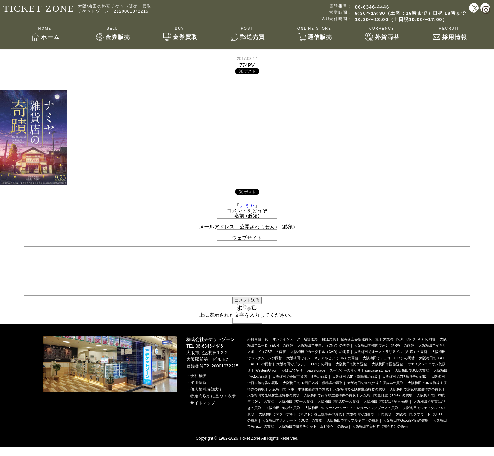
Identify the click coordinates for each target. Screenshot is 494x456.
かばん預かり (292, 380)
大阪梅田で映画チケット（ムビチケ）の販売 (313, 436)
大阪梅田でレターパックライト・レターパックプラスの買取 (351, 417)
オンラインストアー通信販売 (295, 348)
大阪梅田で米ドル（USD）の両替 (409, 348)
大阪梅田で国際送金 (387, 373)
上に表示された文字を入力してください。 (247, 324)
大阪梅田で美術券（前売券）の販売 (380, 436)
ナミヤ (247, 205)
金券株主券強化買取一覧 (360, 348)
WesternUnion (266, 380)
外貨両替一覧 (257, 348)
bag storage (316, 380)
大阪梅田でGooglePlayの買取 (406, 430)
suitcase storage (377, 380)
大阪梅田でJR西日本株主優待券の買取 (312, 392)
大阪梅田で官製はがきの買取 (386, 411)
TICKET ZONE (39, 8)
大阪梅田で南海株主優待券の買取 (330, 405)
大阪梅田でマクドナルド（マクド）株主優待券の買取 (300, 423)
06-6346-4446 (372, 6)
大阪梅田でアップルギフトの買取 (353, 430)
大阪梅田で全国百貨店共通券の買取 (300, 386)
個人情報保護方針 (207, 398)
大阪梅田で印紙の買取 (283, 417)
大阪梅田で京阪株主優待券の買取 (416, 399)
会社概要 (198, 385)
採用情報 (198, 392)
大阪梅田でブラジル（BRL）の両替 (303, 373)
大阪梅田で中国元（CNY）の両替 (323, 355)
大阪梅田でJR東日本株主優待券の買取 (299, 399)
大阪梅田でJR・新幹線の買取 (355, 386)
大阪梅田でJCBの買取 (412, 380)
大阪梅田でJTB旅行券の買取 (404, 386)
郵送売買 (329, 348)
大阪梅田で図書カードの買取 (368, 423)
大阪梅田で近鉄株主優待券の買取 (359, 399)
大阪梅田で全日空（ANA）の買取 (386, 405)
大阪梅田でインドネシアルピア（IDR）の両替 (322, 367)
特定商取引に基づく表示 (213, 405)
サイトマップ (202, 412)
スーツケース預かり (345, 380)
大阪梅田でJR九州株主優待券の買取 (375, 392)
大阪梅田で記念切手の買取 (338, 411)
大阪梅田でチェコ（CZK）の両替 (389, 367)
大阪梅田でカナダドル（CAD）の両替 (320, 361)
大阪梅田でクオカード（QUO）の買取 (292, 430)
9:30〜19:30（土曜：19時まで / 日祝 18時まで (410, 13)
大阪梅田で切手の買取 (296, 411)
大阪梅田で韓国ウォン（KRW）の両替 (384, 355)
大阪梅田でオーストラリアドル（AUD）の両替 (390, 361)
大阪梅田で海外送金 (351, 373)
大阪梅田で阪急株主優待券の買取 (273, 405)
